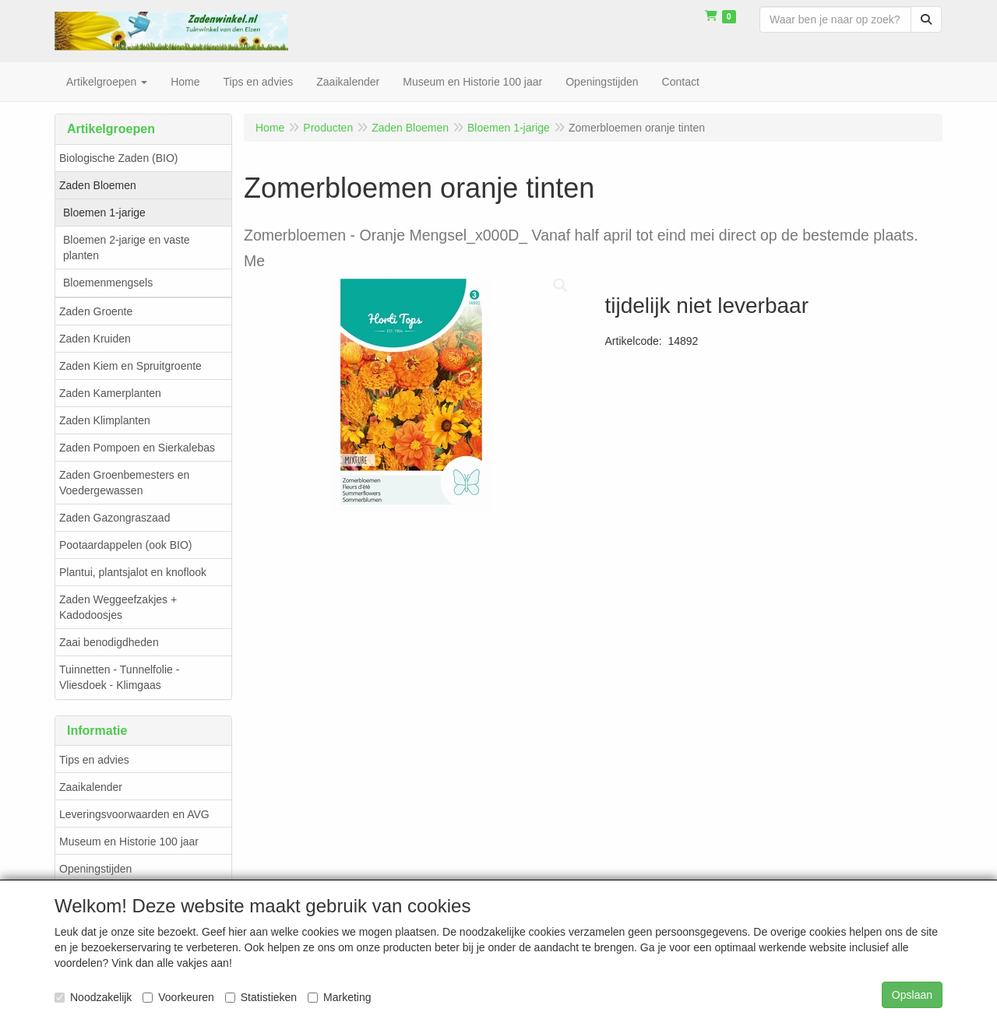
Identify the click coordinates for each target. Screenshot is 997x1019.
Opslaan (912, 995)
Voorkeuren (178, 997)
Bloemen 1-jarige (104, 212)
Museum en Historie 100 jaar (129, 841)
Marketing (339, 997)
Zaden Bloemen (97, 185)
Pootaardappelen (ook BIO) (125, 545)
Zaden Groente (95, 311)
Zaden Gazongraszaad (114, 517)
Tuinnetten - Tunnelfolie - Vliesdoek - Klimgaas (119, 677)
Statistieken (261, 997)
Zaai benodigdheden (109, 642)
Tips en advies (94, 760)
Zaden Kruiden (95, 338)
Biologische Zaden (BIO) (118, 158)
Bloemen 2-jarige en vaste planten (126, 248)
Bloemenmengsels (108, 282)
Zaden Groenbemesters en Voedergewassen (124, 483)
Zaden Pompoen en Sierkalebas (137, 447)
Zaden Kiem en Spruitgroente (130, 366)
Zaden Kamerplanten (110, 393)
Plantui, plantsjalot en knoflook (132, 572)
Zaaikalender (90, 787)
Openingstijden (95, 869)
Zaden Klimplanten (104, 420)
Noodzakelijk (93, 997)
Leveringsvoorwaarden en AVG (134, 814)
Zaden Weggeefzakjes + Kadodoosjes (118, 607)
